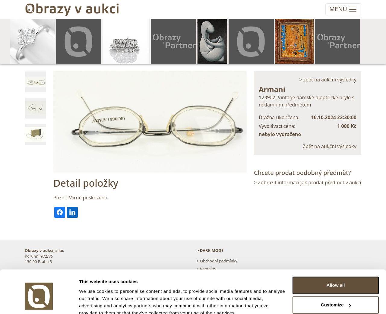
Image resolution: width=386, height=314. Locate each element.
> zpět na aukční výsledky (327, 79)
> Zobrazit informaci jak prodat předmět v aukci (307, 182)
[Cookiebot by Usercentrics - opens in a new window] (39, 302)
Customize (336, 277)
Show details (93, 302)
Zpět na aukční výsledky (329, 146)
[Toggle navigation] (343, 9)
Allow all (336, 257)
